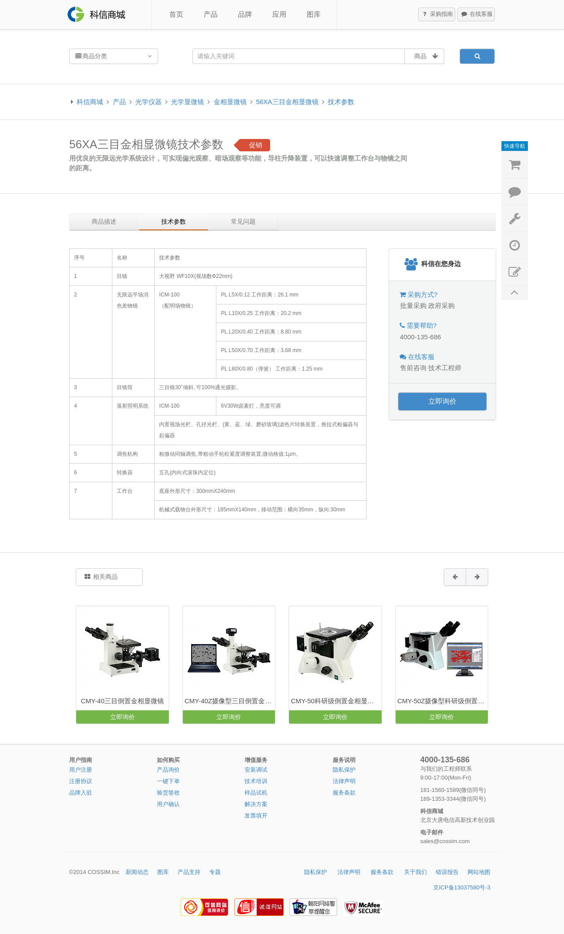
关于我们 (415, 872)
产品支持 (189, 872)
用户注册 (80, 769)
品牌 (245, 14)
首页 (176, 14)
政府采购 (441, 305)
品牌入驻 (80, 792)
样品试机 (256, 792)
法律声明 (344, 781)
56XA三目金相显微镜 (287, 101)
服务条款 (344, 792)
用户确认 (168, 804)
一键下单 (168, 781)
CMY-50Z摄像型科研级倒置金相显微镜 (442, 701)
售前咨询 (413, 367)
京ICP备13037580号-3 (461, 887)
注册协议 (80, 781)
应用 (279, 14)
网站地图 (479, 872)
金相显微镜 (230, 101)
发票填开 (256, 815)
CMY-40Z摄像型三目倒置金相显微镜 (230, 701)
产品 (211, 14)
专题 (215, 872)
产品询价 (168, 769)
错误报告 (447, 872)
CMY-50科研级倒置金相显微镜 (336, 701)
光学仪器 (148, 101)
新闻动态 (137, 872)
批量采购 (413, 305)
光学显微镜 (187, 101)
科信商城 (90, 101)
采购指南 (437, 15)
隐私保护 (344, 769)
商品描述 (104, 221)
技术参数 (341, 101)
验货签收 (168, 792)
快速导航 (514, 146)
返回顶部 (514, 293)
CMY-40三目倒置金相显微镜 (122, 701)
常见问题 (243, 221)
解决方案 (256, 804)
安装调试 (256, 769)
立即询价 (442, 401)
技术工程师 (444, 367)
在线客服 (476, 15)
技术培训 (256, 781)
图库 (314, 14)
